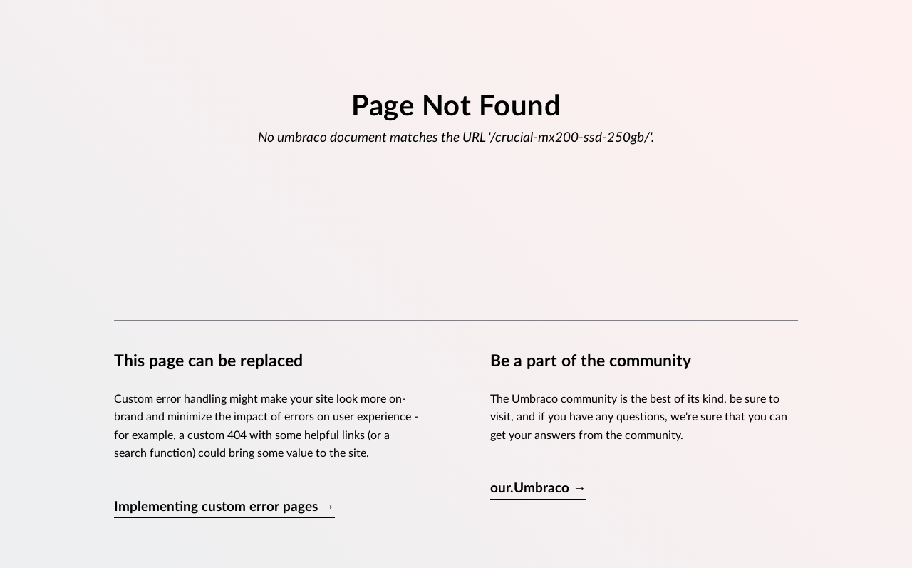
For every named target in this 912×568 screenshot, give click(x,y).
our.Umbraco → (538, 488)
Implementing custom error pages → (224, 507)
